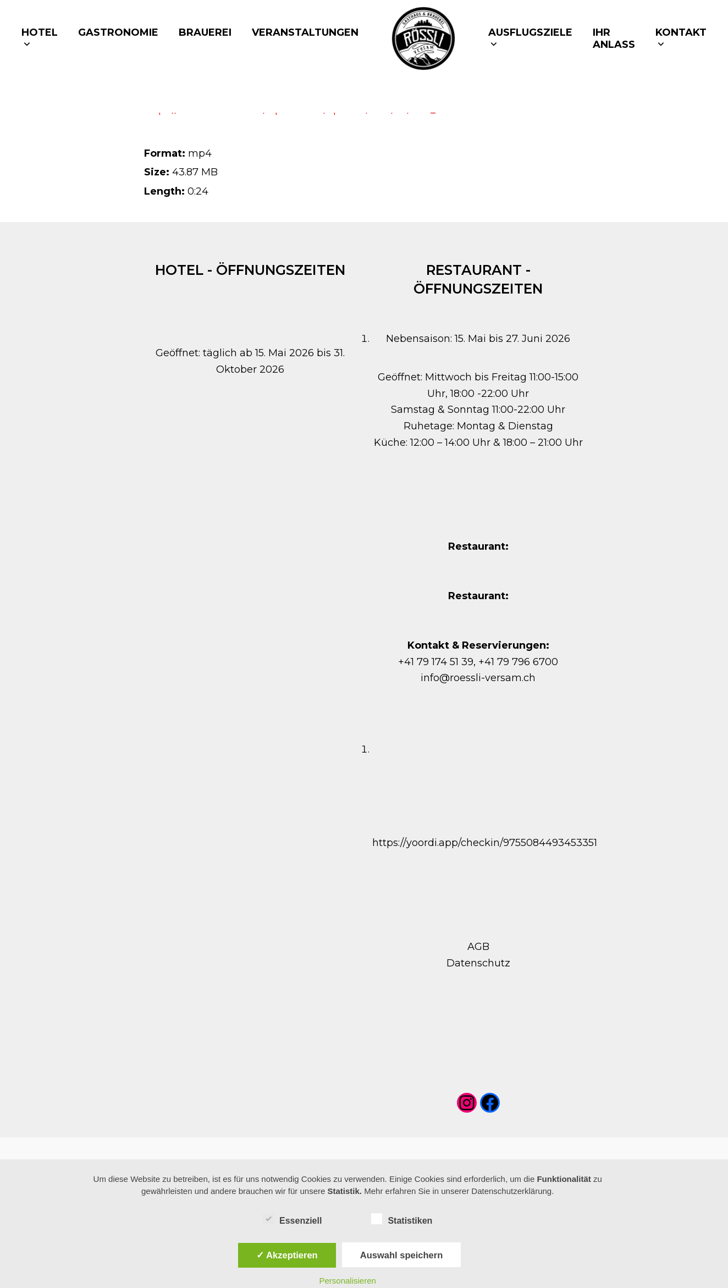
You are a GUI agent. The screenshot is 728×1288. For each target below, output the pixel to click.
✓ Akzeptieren (287, 1255)
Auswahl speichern (401, 1255)
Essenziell (292, 1218)
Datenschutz (478, 963)
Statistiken (401, 1218)
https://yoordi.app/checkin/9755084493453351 (484, 843)
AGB (478, 947)
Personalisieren (347, 1280)
